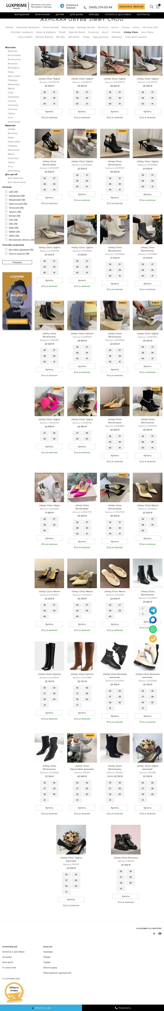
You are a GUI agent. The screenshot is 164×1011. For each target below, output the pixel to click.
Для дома (76, 17)
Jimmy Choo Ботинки (126, 878)
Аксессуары (50, 988)
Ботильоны (14, 72)
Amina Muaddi (51, 40)
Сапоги (12, 114)
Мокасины (14, 97)
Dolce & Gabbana (46, 45)
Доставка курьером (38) (19, 263)
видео (57, 145)
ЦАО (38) (11, 205)
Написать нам (41, 1008)
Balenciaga (68, 40)
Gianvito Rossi (77, 45)
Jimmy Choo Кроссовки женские (82, 787)
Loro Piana (147, 45)
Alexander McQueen (28, 40)
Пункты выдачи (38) (17, 267)
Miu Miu (60, 50)
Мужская (10, 139)
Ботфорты (13, 81)
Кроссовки (14, 89)
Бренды (94, 17)
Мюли (11, 102)
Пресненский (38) (16, 217)
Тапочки (12, 122)
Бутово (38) (12, 229)
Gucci (105, 45)
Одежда (48, 973)
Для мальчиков (17, 195)
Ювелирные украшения (57, 994)
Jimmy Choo (131, 45)
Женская (34, 23)
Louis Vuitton (25, 50)
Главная (7, 23)
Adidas (9, 40)
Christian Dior (150, 40)
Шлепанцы (14, 135)
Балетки (12, 64)
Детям (60, 17)
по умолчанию (147, 24)
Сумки (47, 983)
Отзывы (7, 978)
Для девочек (15, 191)
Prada (86, 50)
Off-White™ (74, 50)
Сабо (11, 106)
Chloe (136, 40)
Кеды (11, 85)
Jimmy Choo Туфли (49, 92)
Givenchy (93, 45)
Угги (10, 131)
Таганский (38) (14, 221)
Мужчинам (42, 17)
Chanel (126, 40)
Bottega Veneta (86, 40)
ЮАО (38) (11, 241)
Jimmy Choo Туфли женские (148, 787)
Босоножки (14, 68)
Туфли (11, 127)
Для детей (11, 187)
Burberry (103, 40)
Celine (115, 40)
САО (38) (11, 233)
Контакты (143, 17)
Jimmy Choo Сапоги (82, 349)
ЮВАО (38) (12, 245)
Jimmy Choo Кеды (49, 522)
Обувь (19, 23)
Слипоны (13, 118)
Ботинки (12, 77)
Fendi (62, 45)
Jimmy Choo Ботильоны (115, 177)
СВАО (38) (12, 249)
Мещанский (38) (15, 213)
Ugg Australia (100, 50)
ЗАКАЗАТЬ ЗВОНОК (131, 6)
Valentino (116, 50)
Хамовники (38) (15, 209)
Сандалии (13, 110)
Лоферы (12, 93)
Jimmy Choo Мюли (147, 522)
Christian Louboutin (22, 45)
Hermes (116, 45)
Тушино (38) (13, 225)
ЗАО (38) (11, 237)
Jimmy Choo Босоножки (49, 177)
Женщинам (21, 17)
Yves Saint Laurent (136, 50)
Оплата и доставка (118, 17)
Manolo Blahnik (44, 50)
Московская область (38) (19, 253)
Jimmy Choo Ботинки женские (115, 694)
